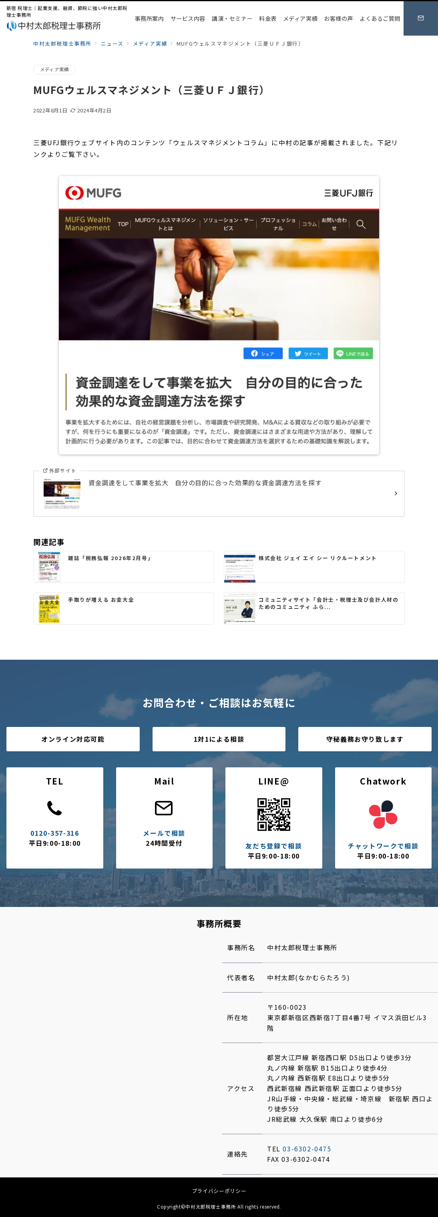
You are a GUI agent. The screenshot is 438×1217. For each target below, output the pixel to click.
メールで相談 (164, 833)
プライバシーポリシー (219, 1191)
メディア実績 (54, 69)
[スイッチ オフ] (421, 18)
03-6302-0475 (307, 1148)
